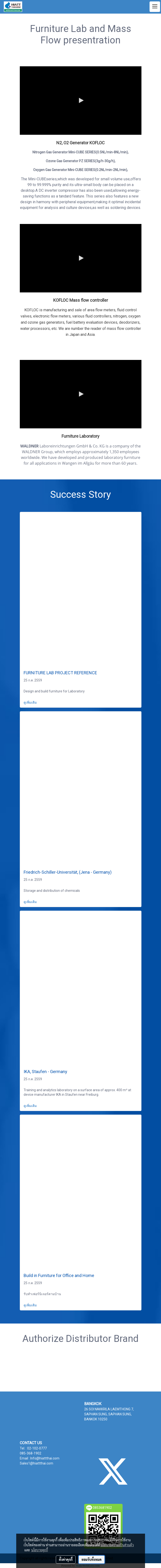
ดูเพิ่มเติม (30, 702)
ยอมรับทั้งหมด (92, 1559)
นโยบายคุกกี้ (39, 1550)
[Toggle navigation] (155, 6)
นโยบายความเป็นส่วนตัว (117, 1545)
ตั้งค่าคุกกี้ (66, 1559)
